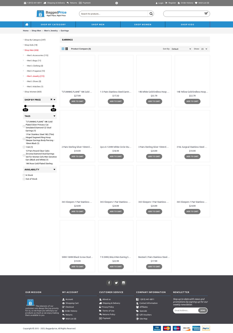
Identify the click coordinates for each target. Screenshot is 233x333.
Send (202, 310)
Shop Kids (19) (31, 45)
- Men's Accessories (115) (36, 55)
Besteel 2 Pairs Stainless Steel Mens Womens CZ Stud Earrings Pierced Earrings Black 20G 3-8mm (154, 257)
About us (105, 299)
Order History (69, 311)
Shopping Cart (70, 303)
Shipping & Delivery (109, 303)
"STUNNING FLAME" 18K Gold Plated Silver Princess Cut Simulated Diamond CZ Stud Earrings (78, 92)
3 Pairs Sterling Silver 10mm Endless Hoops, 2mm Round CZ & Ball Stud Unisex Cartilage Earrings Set (154, 147)
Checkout (68, 307)
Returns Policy (107, 314)
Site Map (141, 319)
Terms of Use (106, 311)
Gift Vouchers (144, 315)
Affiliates (142, 307)
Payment (105, 318)
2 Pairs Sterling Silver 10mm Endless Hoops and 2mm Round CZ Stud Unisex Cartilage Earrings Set (78, 147)
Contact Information (147, 303)
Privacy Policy (106, 307)
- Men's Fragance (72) (35, 71)
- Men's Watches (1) (34, 86)
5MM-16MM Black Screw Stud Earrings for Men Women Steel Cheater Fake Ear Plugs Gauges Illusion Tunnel (78, 257)
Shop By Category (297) (35, 40)
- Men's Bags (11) (33, 60)
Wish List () (69, 319)
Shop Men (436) (31, 50)
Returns (67, 315)
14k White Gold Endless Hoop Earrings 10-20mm (154, 92)
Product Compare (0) (81, 49)
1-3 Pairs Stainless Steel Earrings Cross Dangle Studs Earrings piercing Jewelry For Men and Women (116, 92)
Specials (141, 311)
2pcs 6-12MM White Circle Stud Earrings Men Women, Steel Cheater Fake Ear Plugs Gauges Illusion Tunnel (116, 147)
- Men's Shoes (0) (33, 81)
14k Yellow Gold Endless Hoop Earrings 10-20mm (193, 92)
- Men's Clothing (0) (34, 66)
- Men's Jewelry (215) (34, 76)
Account (67, 299)
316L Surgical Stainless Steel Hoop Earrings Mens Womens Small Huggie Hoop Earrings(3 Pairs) (193, 147)
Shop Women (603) (33, 92)
